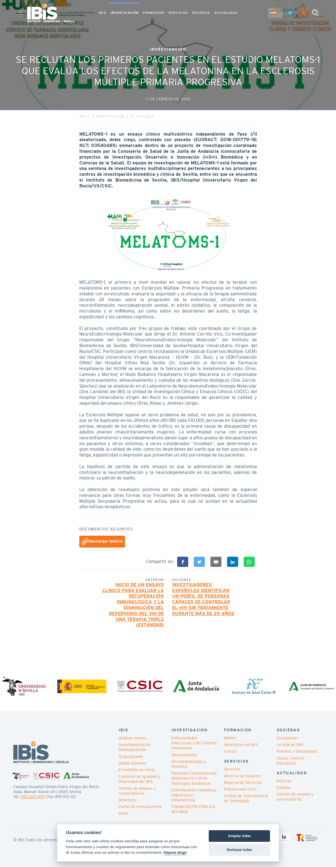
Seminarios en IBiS (241, 744)
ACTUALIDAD (226, 13)
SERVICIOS (178, 13)
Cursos (230, 751)
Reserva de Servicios (243, 782)
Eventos (284, 787)
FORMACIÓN (153, 13)
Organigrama (130, 756)
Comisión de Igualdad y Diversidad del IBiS (140, 779)
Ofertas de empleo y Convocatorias (137, 791)
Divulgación (287, 738)
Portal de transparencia (140, 806)
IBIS (102, 13)
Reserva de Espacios (242, 776)
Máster (230, 738)
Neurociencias (184, 755)
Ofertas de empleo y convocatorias (295, 796)
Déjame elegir (175, 852)
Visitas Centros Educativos (290, 760)
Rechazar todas (239, 850)
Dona (123, 813)
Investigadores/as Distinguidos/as (135, 747)
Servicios (232, 769)
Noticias (284, 781)
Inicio (84, 116)
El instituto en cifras (137, 770)
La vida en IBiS (290, 744)
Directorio (128, 800)
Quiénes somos (132, 738)
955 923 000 (32, 796)
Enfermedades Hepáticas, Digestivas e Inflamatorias (194, 795)
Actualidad (142, 116)
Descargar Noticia (102, 541)
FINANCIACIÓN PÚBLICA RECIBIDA (193, 809)
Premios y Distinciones (297, 751)
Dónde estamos (132, 763)
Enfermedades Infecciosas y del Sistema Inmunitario (194, 743)
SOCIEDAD (201, 13)
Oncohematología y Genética (188, 764)
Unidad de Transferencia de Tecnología (246, 798)
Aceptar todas (239, 836)
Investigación (110, 116)
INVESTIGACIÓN (124, 13)
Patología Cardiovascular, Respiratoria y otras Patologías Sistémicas (194, 778)
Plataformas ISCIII (240, 789)
